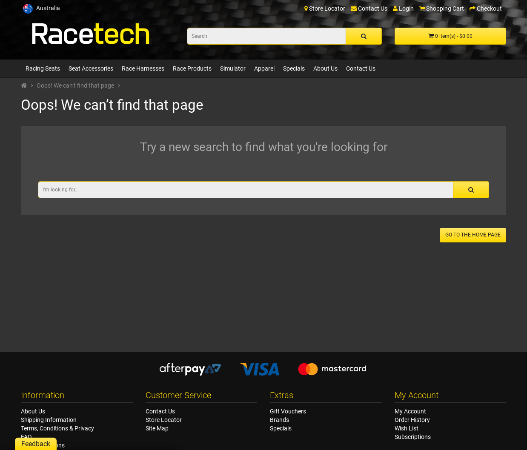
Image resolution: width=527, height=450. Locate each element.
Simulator (233, 68)
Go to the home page (473, 235)
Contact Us (360, 68)
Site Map (157, 428)
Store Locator (164, 419)
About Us (325, 68)
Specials (294, 68)
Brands (279, 419)
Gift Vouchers (288, 411)
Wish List (406, 428)
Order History (412, 419)
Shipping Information (49, 419)
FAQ (26, 436)
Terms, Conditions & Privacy (57, 428)
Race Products (192, 68)
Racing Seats (43, 68)
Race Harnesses (143, 68)
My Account (410, 411)
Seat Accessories (91, 68)
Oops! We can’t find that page (75, 85)
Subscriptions (413, 436)
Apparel (264, 68)
